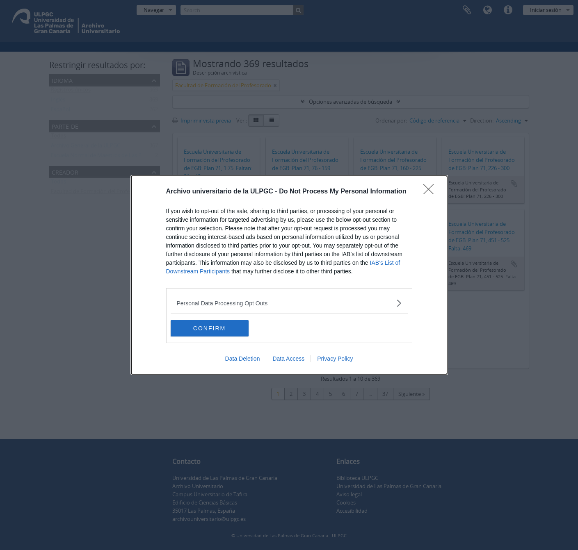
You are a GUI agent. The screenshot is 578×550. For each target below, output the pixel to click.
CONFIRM (209, 328)
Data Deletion (242, 358)
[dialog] (289, 275)
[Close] (431, 192)
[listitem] (289, 303)
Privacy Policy (335, 358)
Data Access (288, 358)
